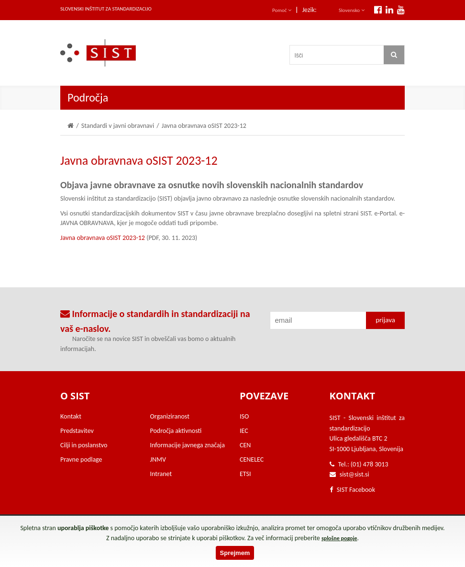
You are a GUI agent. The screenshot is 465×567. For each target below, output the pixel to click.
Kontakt (70, 416)
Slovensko (352, 10)
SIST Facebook (353, 490)
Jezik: (309, 10)
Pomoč (281, 10)
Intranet (161, 474)
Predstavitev (77, 431)
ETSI (245, 474)
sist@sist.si (354, 474)
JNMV (158, 459)
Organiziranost (169, 416)
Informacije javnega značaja (187, 445)
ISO (244, 416)
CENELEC (252, 459)
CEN (245, 445)
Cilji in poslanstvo (83, 445)
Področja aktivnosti (176, 431)
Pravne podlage (81, 459)
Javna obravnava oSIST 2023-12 (102, 238)
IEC (244, 431)
